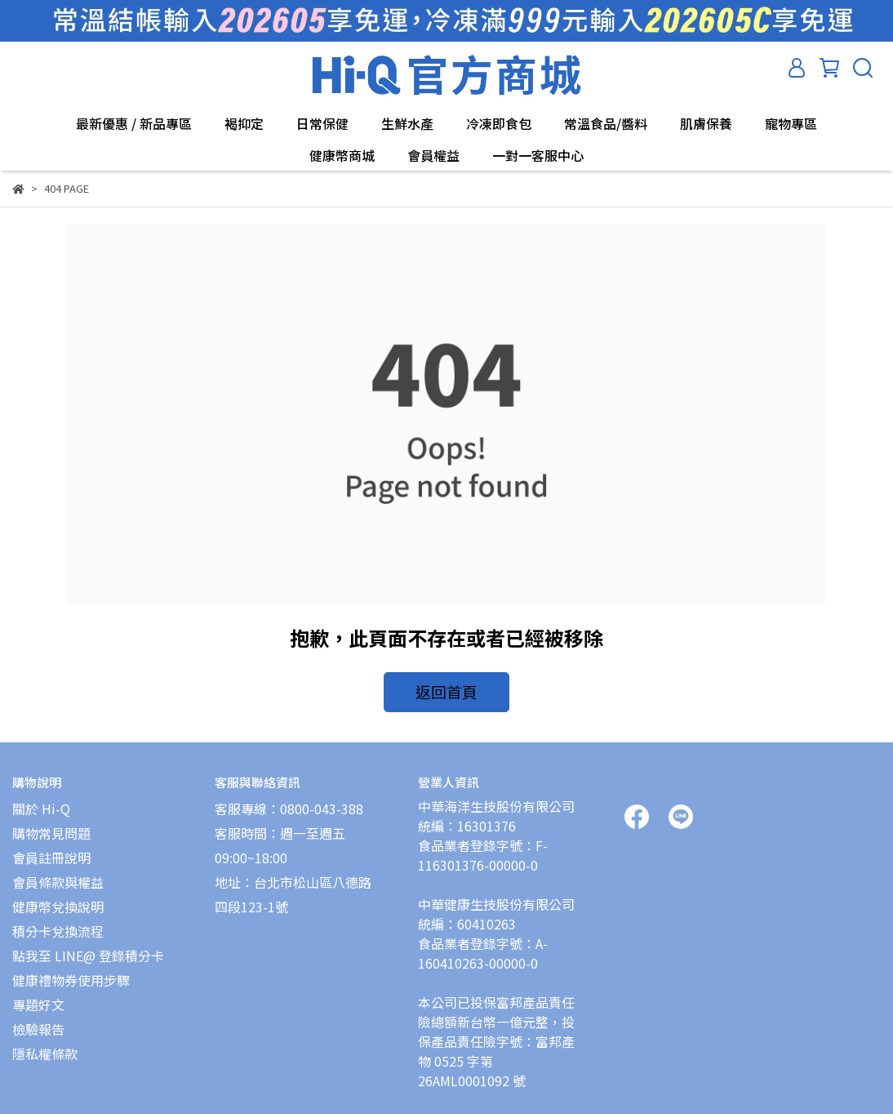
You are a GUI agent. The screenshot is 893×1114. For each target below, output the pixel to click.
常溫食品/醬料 (605, 123)
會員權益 (433, 155)
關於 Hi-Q (41, 799)
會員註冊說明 (51, 848)
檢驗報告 (38, 1019)
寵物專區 (791, 123)
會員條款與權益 (58, 872)
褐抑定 (244, 123)
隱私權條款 (45, 1044)
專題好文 (38, 995)
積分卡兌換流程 (58, 921)
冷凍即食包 (498, 123)
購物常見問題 (51, 823)
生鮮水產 (407, 123)
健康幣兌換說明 (58, 897)
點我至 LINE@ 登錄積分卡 (88, 946)
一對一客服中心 (538, 155)
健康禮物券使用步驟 (71, 970)
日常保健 (322, 123)
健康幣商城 (342, 155)
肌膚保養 (706, 123)
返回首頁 (446, 689)
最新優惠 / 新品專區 (134, 123)
